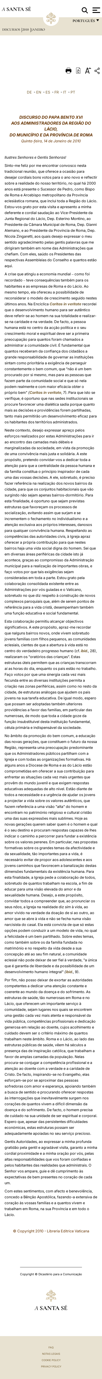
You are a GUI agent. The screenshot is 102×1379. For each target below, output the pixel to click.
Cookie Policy (51, 1360)
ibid (84, 651)
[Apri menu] (95, 10)
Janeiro (38, 29)
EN (38, 92)
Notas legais (51, 1353)
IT (64, 92)
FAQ (51, 1347)
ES (48, 92)
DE (29, 92)
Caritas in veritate (65, 304)
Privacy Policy (51, 1366)
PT (73, 92)
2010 (26, 29)
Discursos (11, 29)
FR (56, 92)
